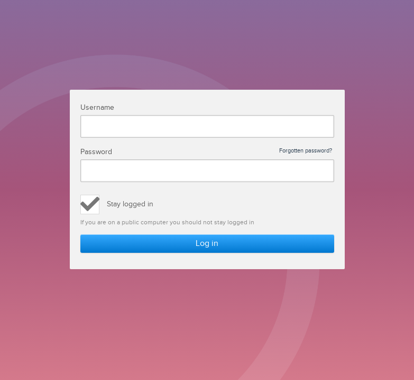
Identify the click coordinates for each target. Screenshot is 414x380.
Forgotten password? (305, 151)
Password (206, 152)
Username (97, 107)
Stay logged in (130, 204)
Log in (207, 244)
